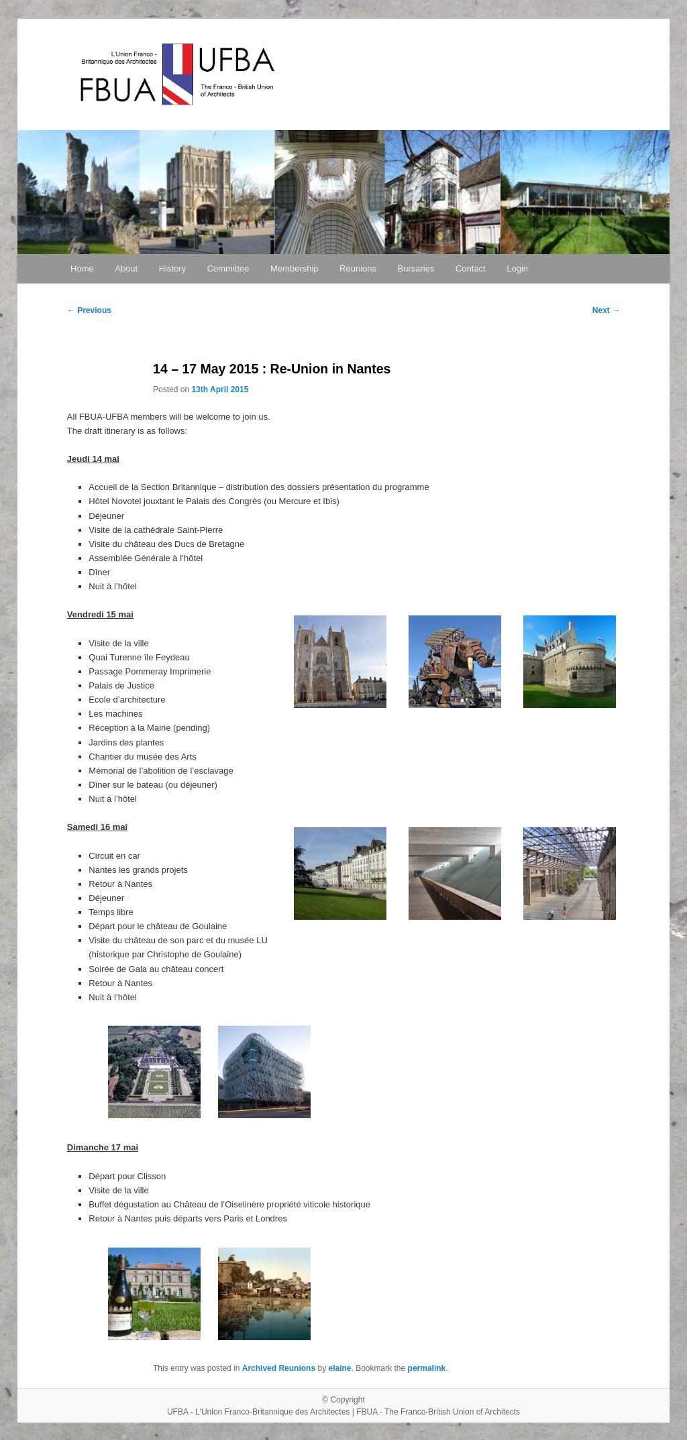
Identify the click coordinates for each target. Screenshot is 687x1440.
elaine (339, 1368)
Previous (89, 310)
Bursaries (416, 268)
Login (517, 268)
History (172, 268)
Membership (294, 268)
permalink (427, 1368)
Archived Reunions (278, 1368)
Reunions (357, 268)
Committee (228, 268)
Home (82, 268)
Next (606, 310)
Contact (471, 268)
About (126, 268)
